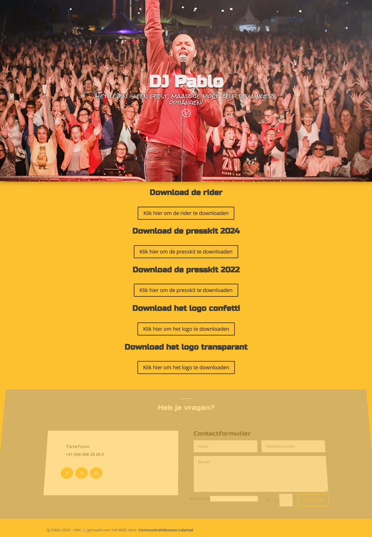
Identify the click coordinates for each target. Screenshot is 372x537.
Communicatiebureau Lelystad (165, 529)
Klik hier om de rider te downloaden (186, 213)
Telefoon (78, 447)
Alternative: (200, 494)
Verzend (316, 495)
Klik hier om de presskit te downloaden (186, 251)
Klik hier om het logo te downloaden (186, 328)
